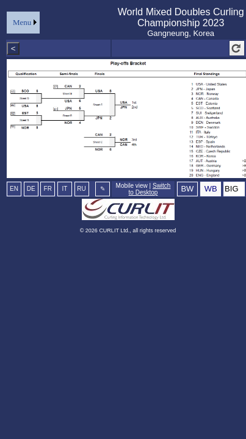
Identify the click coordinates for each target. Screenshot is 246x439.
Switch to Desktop (150, 189)
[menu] (23, 23)
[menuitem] (23, 23)
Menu (22, 22)
